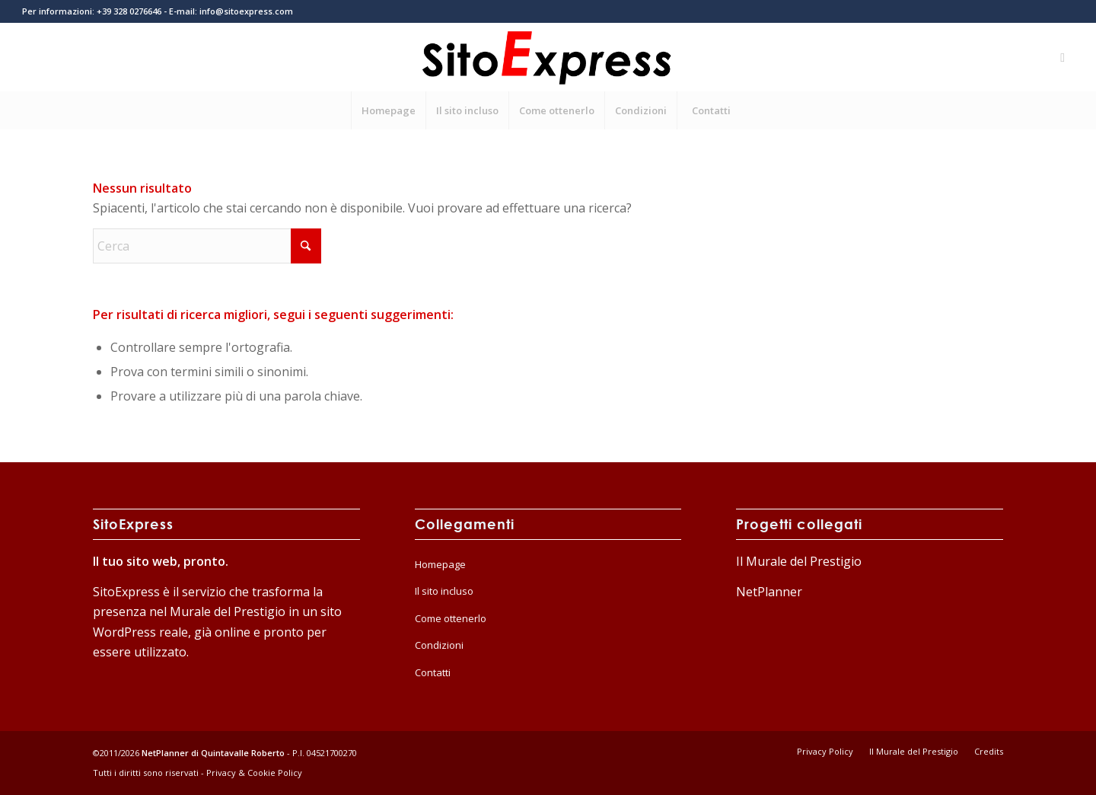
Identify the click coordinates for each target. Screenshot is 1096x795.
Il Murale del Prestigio (799, 561)
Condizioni (439, 645)
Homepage (440, 564)
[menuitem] (388, 110)
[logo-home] (548, 57)
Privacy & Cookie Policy (254, 772)
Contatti (433, 672)
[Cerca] (207, 245)
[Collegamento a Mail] (1062, 57)
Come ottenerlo (450, 618)
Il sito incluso (444, 591)
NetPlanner (769, 591)
